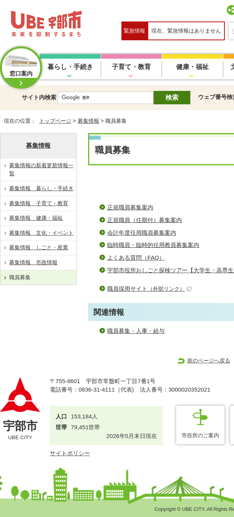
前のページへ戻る (208, 360)
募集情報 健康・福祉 (36, 218)
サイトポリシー (70, 453)
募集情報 (88, 121)
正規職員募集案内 (130, 207)
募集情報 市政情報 (33, 262)
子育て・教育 (131, 67)
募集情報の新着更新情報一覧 (41, 169)
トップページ (55, 121)
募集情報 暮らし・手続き (41, 188)
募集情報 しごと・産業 (38, 247)
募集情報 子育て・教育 (38, 203)
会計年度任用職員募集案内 (141, 232)
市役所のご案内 (200, 435)
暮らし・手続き (70, 67)
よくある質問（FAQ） (136, 257)
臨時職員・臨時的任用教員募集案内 (153, 245)
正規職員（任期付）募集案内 (144, 220)
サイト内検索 (39, 97)
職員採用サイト (149, 288)
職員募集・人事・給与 (136, 331)
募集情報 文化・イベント (41, 233)
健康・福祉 (192, 67)
